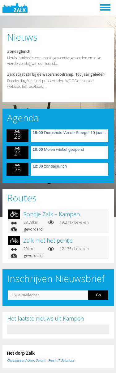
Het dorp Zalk (21, 353)
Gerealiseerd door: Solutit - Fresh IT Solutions (41, 360)
